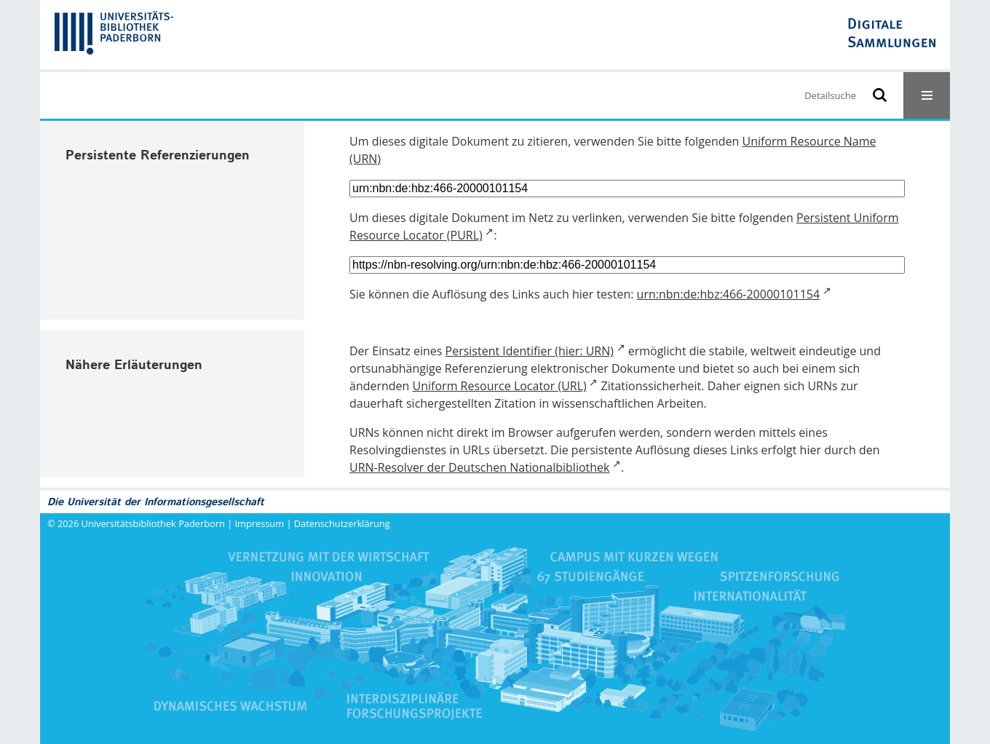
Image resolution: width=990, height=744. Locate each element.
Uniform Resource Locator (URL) (500, 386)
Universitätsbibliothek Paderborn (153, 523)
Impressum (260, 523)
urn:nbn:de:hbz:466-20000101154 (728, 294)
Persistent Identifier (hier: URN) (530, 351)
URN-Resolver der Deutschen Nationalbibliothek (479, 467)
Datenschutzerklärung (342, 523)
